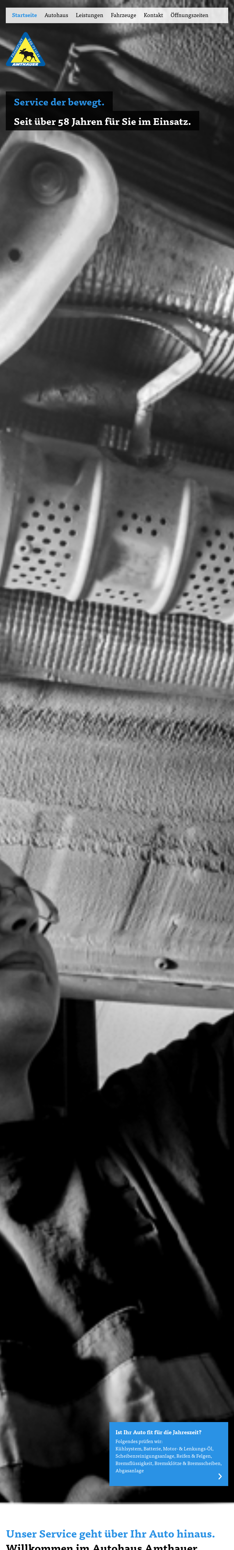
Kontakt (153, 14)
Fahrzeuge (123, 14)
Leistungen (89, 14)
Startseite (24, 14)
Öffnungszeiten (189, 14)
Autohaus (56, 14)
